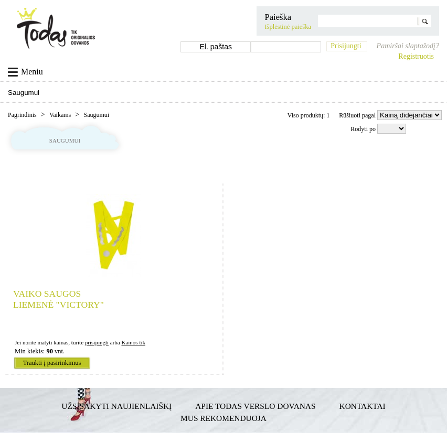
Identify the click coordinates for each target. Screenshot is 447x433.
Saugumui (96, 114)
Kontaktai (362, 406)
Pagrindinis (23, 114)
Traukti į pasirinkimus (52, 362)
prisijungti (97, 342)
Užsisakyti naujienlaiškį (116, 406)
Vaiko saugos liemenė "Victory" (58, 299)
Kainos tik (133, 342)
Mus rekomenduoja (223, 418)
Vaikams (60, 114)
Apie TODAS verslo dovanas (255, 406)
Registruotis (416, 56)
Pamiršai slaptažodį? (408, 46)
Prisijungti (346, 46)
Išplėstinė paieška (287, 26)
